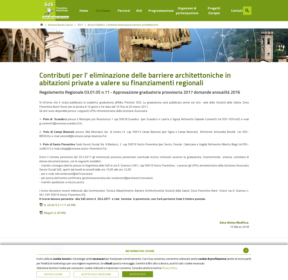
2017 (80, 25)
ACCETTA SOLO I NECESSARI (96, 274)
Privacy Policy (169, 268)
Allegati (52, 213)
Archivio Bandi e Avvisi (60, 25)
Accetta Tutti (137, 274)
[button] (247, 10)
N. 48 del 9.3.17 (57, 205)
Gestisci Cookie (53, 274)
